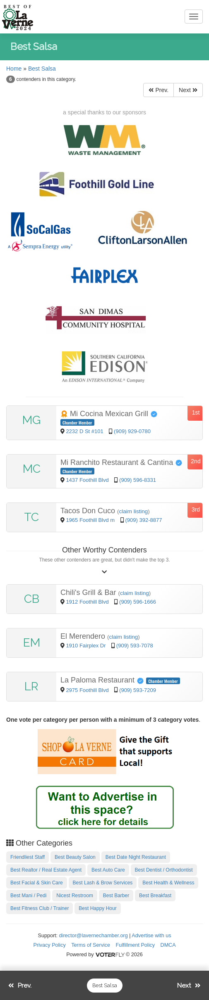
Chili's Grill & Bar (89, 592)
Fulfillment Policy (135, 945)
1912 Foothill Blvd (88, 602)
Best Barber (116, 895)
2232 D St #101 (84, 431)
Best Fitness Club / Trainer (39, 908)
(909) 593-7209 (137, 690)
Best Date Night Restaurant (136, 857)
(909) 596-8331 (137, 480)
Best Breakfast (155, 895)
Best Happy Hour (97, 908)
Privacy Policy (49, 945)
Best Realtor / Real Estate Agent (46, 870)
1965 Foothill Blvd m (90, 520)
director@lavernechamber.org (93, 935)
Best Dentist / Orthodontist (164, 870)
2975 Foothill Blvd (88, 690)
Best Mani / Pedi (28, 895)
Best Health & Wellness (168, 883)
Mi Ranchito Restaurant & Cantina (121, 462)
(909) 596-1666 (137, 602)
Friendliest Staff (27, 857)
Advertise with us (151, 935)
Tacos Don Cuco (88, 511)
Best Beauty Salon (75, 857)
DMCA (168, 945)
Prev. (158, 90)
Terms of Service (90, 945)
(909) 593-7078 (134, 645)
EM (31, 642)
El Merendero (83, 636)
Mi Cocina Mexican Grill (109, 414)
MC (32, 469)
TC (31, 517)
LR (31, 686)
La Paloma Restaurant (103, 680)
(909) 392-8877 (143, 520)
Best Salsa (42, 68)
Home (14, 68)
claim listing (133, 511)
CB (31, 599)
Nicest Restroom (74, 895)
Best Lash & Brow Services (103, 883)
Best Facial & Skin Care (36, 883)
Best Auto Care (108, 870)
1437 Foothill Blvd (88, 480)
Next (188, 90)
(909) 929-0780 (132, 431)
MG (31, 420)
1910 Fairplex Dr (86, 645)
